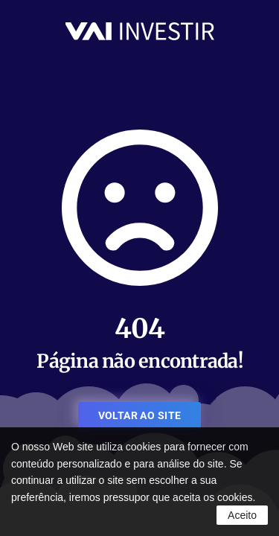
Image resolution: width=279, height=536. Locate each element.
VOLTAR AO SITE (140, 415)
